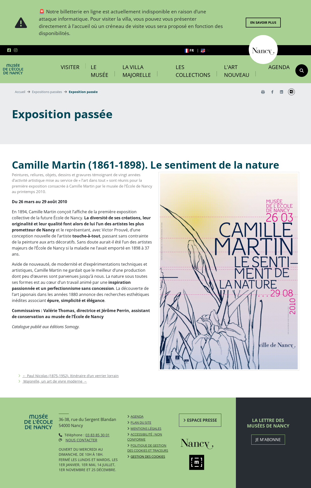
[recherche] (301, 70)
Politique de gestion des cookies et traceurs (147, 448)
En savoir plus (263, 22)
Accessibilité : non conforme (144, 437)
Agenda (279, 67)
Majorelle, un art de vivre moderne (54, 381)
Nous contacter (81, 440)
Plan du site (141, 422)
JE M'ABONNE (268, 439)
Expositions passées (47, 91)
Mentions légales (146, 428)
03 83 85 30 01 (97, 435)
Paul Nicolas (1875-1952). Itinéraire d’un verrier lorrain (70, 375)
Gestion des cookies (148, 456)
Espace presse (202, 420)
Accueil (20, 91)
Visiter (70, 67)
